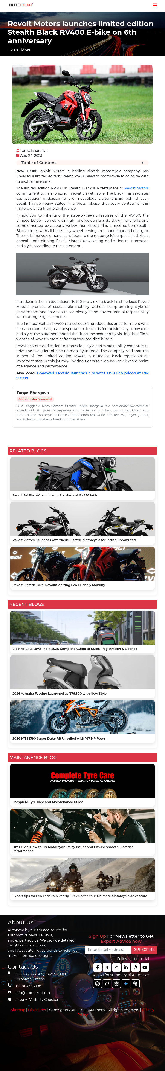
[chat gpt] (97, 983)
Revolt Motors (137, 188)
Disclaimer (37, 1010)
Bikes (26, 49)
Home (13, 49)
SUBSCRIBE (144, 950)
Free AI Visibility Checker (37, 1000)
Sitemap (18, 1010)
